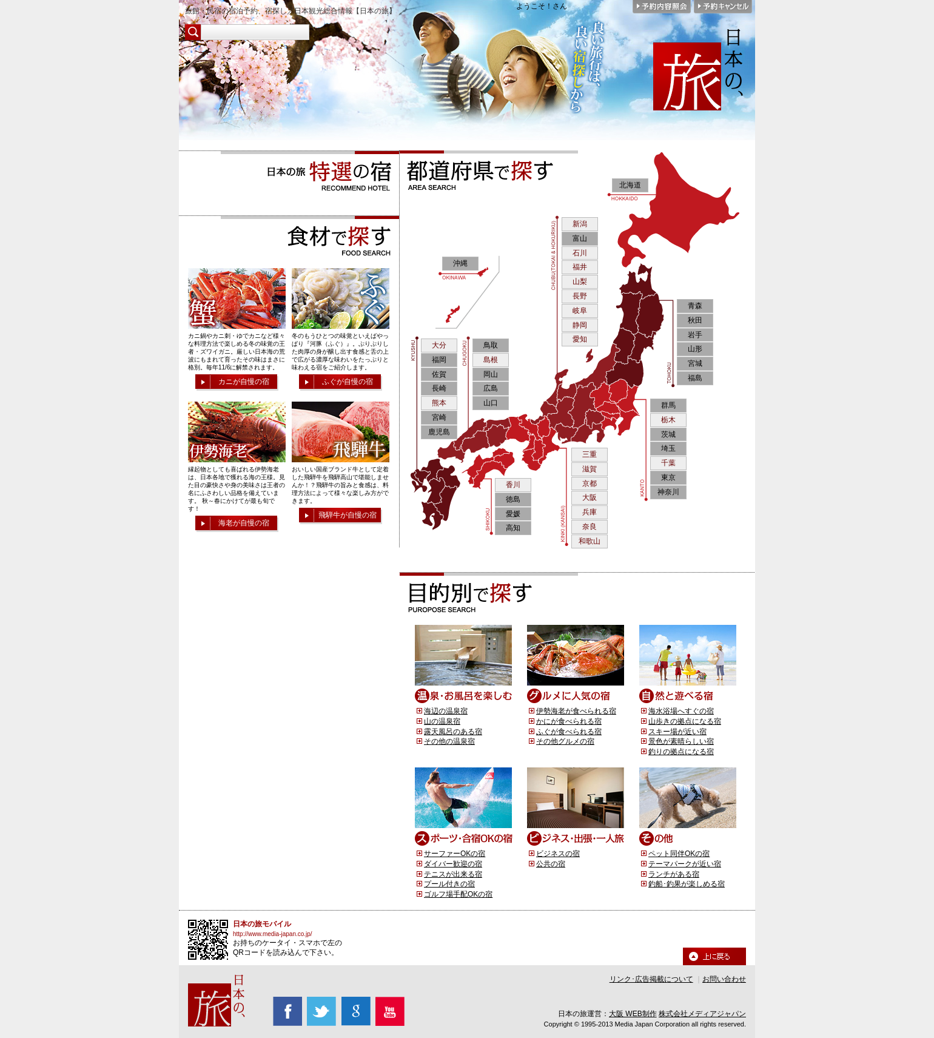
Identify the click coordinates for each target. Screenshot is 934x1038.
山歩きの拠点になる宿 (684, 721)
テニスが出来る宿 (453, 874)
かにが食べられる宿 (569, 721)
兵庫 (589, 512)
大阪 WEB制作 (633, 1013)
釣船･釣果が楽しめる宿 (686, 884)
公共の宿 (550, 864)
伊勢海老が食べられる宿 (576, 711)
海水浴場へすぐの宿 (681, 711)
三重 (589, 454)
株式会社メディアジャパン (702, 1013)
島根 (490, 360)
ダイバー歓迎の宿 (453, 864)
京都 (589, 483)
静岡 (580, 325)
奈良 (589, 526)
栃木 (668, 420)
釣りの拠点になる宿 (681, 751)
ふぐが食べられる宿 (569, 731)
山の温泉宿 (442, 721)
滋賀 (589, 469)
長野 (580, 296)
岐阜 (580, 310)
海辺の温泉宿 (446, 711)
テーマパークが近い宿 (684, 864)
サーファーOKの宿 (454, 853)
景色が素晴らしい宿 (681, 741)
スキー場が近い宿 (677, 731)
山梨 (580, 281)
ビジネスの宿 (558, 853)
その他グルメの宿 (565, 741)
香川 (513, 484)
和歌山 (589, 541)
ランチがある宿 (673, 874)
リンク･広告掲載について (651, 979)
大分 (439, 345)
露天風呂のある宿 (453, 731)
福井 (580, 267)
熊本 (439, 403)
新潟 (580, 224)
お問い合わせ (724, 979)
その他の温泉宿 (449, 741)
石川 (580, 253)
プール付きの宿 (449, 884)
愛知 (580, 339)
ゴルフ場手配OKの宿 (458, 894)
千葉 (668, 463)
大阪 (589, 497)
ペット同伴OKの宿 (679, 853)
